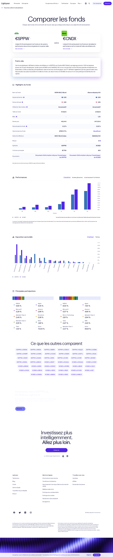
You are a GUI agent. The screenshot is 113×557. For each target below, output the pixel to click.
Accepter (96, 555)
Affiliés (74, 481)
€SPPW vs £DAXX (36, 358)
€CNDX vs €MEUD (76, 374)
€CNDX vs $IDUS (37, 370)
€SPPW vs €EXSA (22, 362)
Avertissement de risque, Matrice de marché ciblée (55, 485)
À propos (73, 3)
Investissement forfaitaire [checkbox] (92, 177)
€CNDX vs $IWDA (50, 374)
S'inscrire (107, 3)
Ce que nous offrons (52, 3)
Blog (13, 481)
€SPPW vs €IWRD (49, 349)
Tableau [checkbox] (97, 237)
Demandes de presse (79, 484)
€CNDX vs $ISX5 (77, 366)
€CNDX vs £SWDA (36, 374)
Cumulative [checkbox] (67, 177)
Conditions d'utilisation (49, 481)
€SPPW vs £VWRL (36, 354)
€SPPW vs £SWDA (21, 349)
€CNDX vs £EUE (90, 366)
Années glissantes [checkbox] (77, 177)
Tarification (64, 3)
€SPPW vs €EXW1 (64, 354)
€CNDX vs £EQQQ (63, 362)
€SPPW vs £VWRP (22, 354)
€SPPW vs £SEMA (91, 349)
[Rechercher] (89, 3)
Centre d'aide (16, 487)
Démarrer (56, 450)
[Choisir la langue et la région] (86, 3)
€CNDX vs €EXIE (63, 374)
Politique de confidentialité (51, 492)
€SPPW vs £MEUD (35, 362)
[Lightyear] (5, 3)
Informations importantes (50, 478)
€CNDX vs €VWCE (50, 366)
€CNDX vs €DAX (63, 370)
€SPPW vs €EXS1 (22, 358)
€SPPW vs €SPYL (78, 354)
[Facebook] (14, 512)
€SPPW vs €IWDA (36, 349)
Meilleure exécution (48, 489)
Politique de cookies (48, 495)
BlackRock (97, 131)
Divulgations (46, 501)
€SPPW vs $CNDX (90, 358)
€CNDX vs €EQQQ (77, 362)
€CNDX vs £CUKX (76, 370)
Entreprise (25, 3)
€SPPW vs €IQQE (77, 349)
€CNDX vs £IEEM (36, 366)
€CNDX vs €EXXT (50, 362)
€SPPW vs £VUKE (63, 358)
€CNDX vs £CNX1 (91, 362)
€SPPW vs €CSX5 (50, 354)
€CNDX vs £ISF (89, 370)
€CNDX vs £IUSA (24, 370)
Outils (14, 484)
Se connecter (97, 3)
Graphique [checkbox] (90, 237)
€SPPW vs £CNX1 (76, 358)
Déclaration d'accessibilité (50, 498)
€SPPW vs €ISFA (49, 358)
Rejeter (89, 555)
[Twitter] (19, 512)
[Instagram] (30, 512)
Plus (80, 3)
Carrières (75, 478)
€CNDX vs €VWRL (64, 366)
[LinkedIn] (25, 512)
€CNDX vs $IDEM (23, 366)
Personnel (17, 3)
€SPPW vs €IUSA (91, 354)
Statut (14, 494)
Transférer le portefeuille (19, 490)
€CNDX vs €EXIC (50, 370)
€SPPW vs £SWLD (63, 349)
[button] (32, 38)
